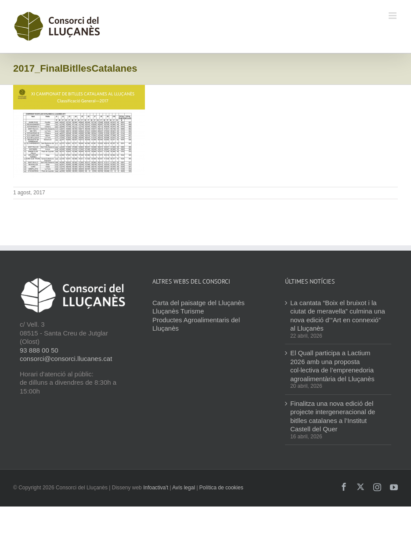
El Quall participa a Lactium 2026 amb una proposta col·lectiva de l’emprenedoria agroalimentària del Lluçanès (332, 366)
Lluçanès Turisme (178, 311)
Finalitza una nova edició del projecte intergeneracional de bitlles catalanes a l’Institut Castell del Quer (332, 416)
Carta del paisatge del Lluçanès (198, 302)
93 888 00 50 (39, 350)
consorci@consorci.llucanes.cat (66, 358)
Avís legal (183, 488)
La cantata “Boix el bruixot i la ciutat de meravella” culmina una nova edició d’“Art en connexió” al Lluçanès (337, 315)
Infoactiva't (155, 488)
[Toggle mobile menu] (393, 15)
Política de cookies (221, 488)
